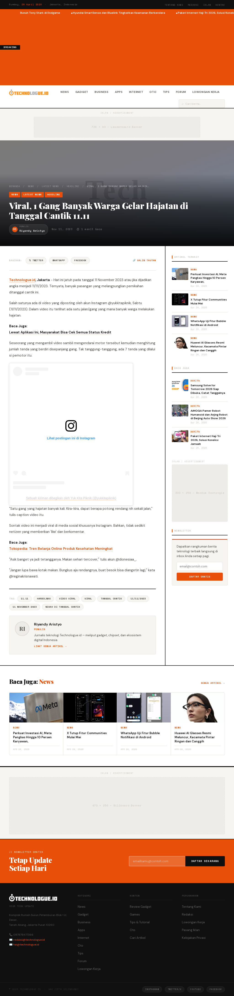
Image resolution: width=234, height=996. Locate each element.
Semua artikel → (213, 683)
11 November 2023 (25, 607)
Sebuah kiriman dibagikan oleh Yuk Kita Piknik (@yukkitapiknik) (71, 498)
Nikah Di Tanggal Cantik (62, 607)
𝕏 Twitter (36, 260)
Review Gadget (140, 907)
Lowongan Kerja (206, 92)
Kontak (220, 5)
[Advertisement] (127, 49)
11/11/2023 (138, 598)
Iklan (207, 5)
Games (135, 914)
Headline (73, 186)
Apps (119, 92)
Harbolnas (44, 598)
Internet (136, 92)
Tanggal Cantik (111, 598)
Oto (152, 92)
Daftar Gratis (199, 576)
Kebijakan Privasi (194, 938)
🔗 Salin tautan (144, 260)
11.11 (24, 598)
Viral (88, 598)
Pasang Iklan (191, 930)
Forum (181, 92)
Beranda (14, 186)
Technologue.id (22, 280)
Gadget (81, 92)
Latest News (50, 186)
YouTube (195, 989)
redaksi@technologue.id (29, 940)
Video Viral (67, 598)
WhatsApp (59, 260)
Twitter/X (174, 989)
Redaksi (193, 5)
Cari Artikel (138, 938)
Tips (166, 92)
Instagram (152, 989)
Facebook (80, 260)
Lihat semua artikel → (50, 646)
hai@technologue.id (26, 944)
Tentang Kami (174, 5)
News (65, 92)
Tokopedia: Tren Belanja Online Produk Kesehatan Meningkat (61, 548)
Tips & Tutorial (140, 922)
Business (102, 92)
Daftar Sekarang (205, 861)
